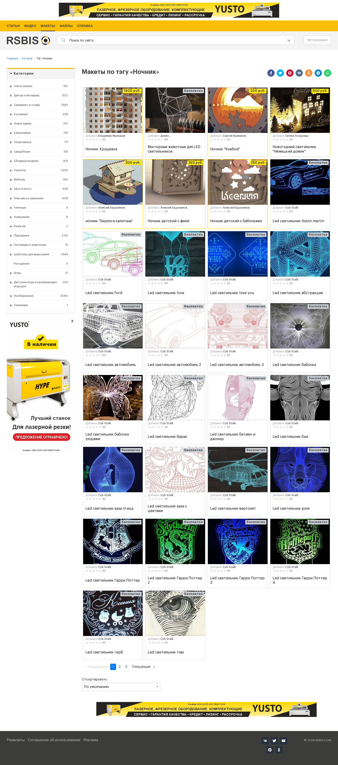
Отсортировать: (121, 684)
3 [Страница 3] (126, 666)
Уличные (41, 208)
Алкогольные (41, 86)
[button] (271, 73)
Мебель (41, 180)
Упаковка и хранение (41, 198)
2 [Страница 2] (120, 666)
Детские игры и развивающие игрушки (41, 284)
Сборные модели (41, 161)
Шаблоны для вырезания (41, 254)
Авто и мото (41, 189)
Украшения (41, 217)
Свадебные (41, 152)
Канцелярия (41, 133)
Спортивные (41, 142)
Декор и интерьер (41, 95)
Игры (41, 273)
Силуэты (41, 170)
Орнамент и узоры (41, 105)
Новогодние (41, 124)
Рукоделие (41, 264)
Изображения (41, 296)
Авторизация (317, 40)
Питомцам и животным (41, 245)
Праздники (41, 236)
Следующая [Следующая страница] (144, 666)
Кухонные (41, 114)
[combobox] (175, 40)
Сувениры (41, 305)
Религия (41, 226)
